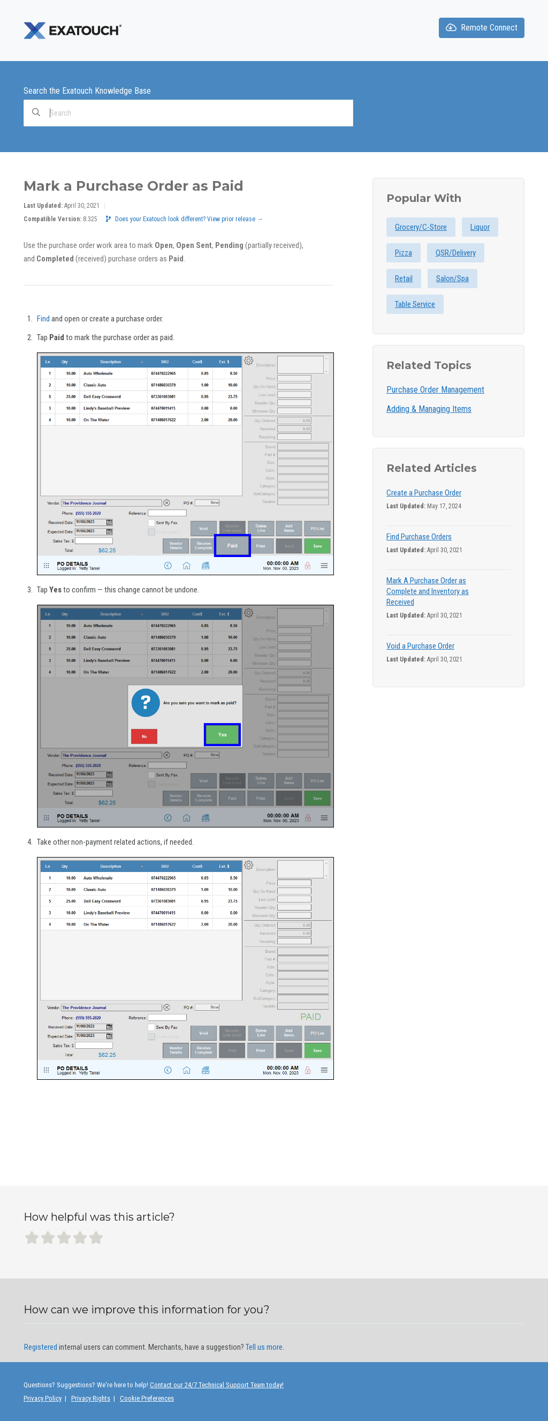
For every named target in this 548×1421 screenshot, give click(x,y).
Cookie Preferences (147, 1398)
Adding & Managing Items (428, 409)
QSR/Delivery (456, 253)
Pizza (403, 253)
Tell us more (264, 1347)
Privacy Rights (90, 1398)
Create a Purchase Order (423, 493)
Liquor (480, 227)
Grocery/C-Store (421, 227)
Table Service (415, 304)
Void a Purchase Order (420, 646)
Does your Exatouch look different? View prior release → (184, 219)
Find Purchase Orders (419, 537)
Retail (404, 278)
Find (43, 319)
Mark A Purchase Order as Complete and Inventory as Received (427, 591)
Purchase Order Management (435, 390)
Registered (40, 1347)
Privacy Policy (43, 1398)
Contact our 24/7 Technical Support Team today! (217, 1385)
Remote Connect (481, 27)
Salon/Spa (452, 278)
